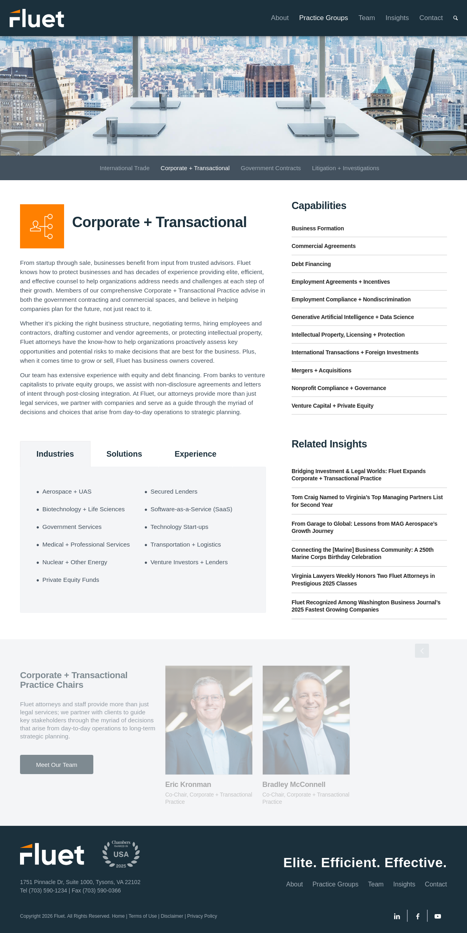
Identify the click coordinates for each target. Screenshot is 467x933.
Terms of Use (143, 916)
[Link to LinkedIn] (397, 918)
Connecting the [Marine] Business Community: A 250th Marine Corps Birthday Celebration (363, 553)
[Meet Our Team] (56, 764)
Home (118, 916)
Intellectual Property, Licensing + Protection (348, 334)
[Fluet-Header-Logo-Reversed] (37, 18)
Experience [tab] (196, 453)
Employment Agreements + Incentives (341, 281)
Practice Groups (335, 884)
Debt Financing (311, 264)
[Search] (450, 18)
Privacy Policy (202, 916)
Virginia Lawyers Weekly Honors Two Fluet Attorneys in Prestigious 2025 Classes (363, 579)
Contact (436, 884)
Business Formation (318, 228)
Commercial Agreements (324, 246)
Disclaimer (172, 916)
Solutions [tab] (124, 453)
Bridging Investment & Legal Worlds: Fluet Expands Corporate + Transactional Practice (359, 475)
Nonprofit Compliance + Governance (339, 388)
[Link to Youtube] (438, 918)
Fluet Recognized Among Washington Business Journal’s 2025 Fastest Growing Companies (366, 606)
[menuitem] (275, 18)
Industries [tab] (55, 453)
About (294, 884)
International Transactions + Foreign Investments (355, 352)
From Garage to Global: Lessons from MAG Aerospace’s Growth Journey (364, 527)
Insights (404, 884)
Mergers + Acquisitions (321, 370)
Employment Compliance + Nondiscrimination (351, 299)
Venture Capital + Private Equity (333, 405)
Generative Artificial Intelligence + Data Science (353, 317)
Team (376, 884)
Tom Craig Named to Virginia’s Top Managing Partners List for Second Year (367, 501)
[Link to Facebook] (418, 918)
